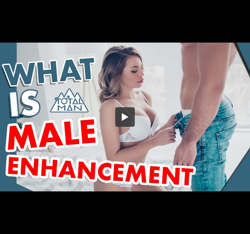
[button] (125, 117)
